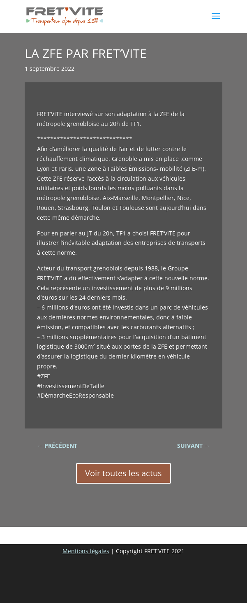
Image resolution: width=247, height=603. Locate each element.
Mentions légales (85, 551)
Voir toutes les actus (123, 473)
